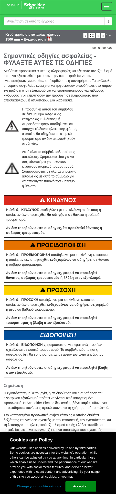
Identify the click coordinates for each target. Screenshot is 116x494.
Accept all (80, 486)
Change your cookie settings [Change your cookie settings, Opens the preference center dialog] (39, 486)
